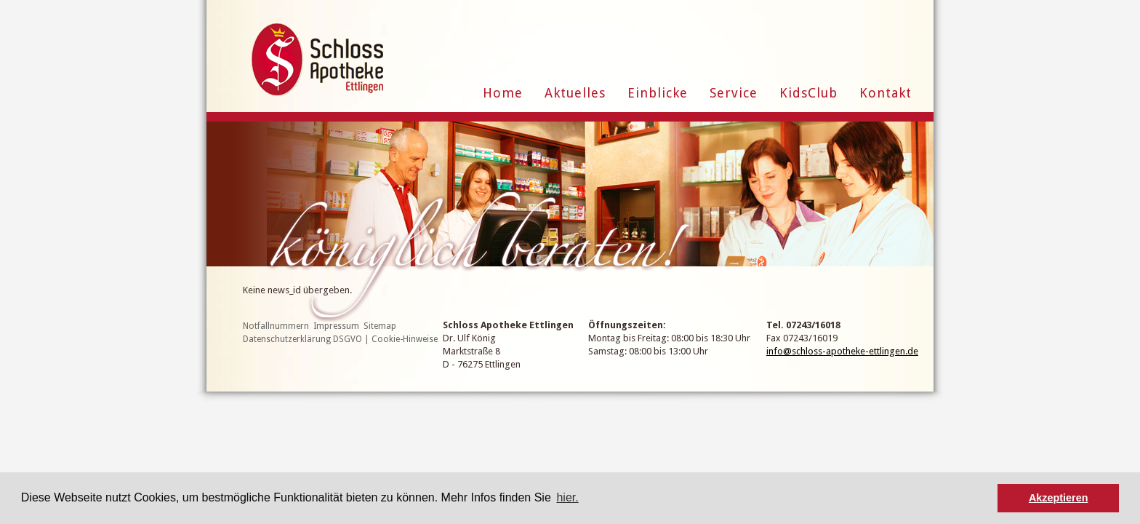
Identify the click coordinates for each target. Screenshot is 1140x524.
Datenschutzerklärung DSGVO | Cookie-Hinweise (340, 339)
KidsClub (808, 92)
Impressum (336, 326)
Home (503, 92)
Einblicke (657, 92)
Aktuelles (575, 92)
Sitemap (380, 326)
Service (734, 92)
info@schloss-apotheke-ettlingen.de (842, 351)
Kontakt (885, 92)
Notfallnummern (276, 326)
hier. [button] (567, 497)
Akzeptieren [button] (1058, 498)
